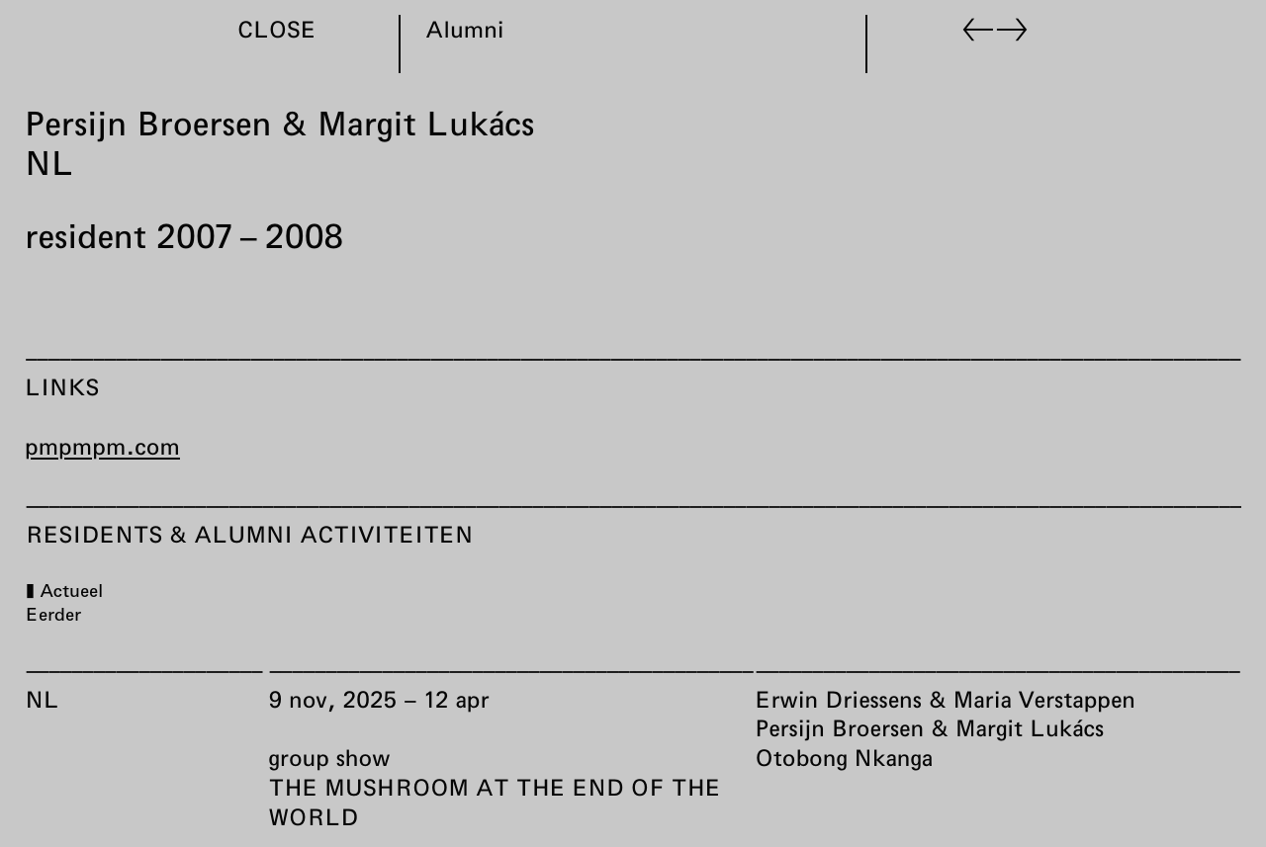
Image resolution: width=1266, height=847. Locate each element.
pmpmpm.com (102, 446)
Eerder (52, 614)
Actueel (70, 590)
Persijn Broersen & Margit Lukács (929, 728)
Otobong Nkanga (844, 757)
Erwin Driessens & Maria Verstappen (944, 699)
